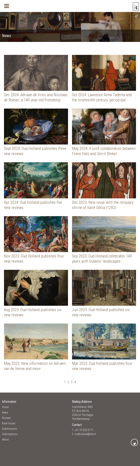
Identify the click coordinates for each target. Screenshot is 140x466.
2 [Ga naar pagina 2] (68, 382)
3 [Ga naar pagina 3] (72, 382)
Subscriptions (10, 434)
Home (5, 407)
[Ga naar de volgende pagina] (77, 382)
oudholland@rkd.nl (85, 434)
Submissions (9, 428)
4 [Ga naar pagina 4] (75, 382)
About (5, 439)
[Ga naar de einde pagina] (79, 382)
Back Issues (8, 423)
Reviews (6, 417)
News (5, 412)
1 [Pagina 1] (65, 382)
